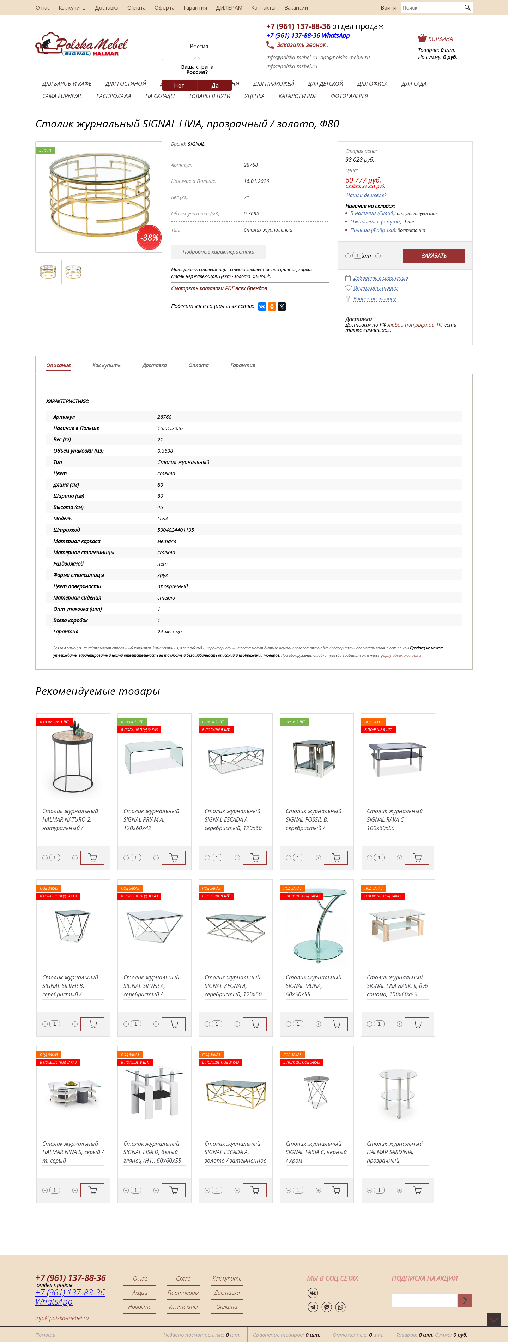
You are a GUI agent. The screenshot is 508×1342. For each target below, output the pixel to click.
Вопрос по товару (374, 299)
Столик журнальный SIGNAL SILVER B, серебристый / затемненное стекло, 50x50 (71, 994)
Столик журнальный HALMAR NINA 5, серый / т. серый (73, 1152)
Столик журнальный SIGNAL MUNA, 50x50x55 (313, 985)
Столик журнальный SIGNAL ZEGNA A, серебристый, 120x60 (233, 985)
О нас (42, 7)
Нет (179, 85)
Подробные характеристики (219, 251)
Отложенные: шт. (358, 1334)
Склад (183, 1278)
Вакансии (292, 7)
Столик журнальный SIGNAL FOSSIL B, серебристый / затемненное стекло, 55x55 (315, 828)
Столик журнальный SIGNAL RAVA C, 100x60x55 (395, 819)
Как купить (71, 7)
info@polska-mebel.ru (292, 57)
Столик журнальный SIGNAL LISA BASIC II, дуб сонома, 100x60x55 (397, 985)
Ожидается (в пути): (376, 221)
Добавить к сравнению (380, 278)
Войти (389, 7)
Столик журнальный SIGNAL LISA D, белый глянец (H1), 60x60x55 (152, 1152)
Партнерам (183, 1292)
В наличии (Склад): (373, 212)
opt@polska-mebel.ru (345, 57)
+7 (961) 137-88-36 (298, 26)
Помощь (45, 1334)
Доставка (105, 7)
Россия (199, 46)
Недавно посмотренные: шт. (202, 1334)
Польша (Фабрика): (373, 229)
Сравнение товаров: (286, 1334)
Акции (139, 1292)
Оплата (135, 7)
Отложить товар (375, 288)
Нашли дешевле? (366, 195)
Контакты (260, 7)
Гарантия (193, 7)
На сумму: (437, 56)
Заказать (434, 256)
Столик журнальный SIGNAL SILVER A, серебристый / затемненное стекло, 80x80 (152, 994)
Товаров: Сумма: (431, 1334)
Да (215, 85)
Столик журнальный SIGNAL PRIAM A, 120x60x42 (151, 819)
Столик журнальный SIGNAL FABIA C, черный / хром (316, 1152)
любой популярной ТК (414, 324)
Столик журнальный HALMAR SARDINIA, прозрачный (395, 1152)
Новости (140, 1307)
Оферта (162, 7)
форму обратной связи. (401, 655)
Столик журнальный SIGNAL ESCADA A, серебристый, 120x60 (233, 819)
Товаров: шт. (436, 49)
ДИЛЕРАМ (226, 7)
